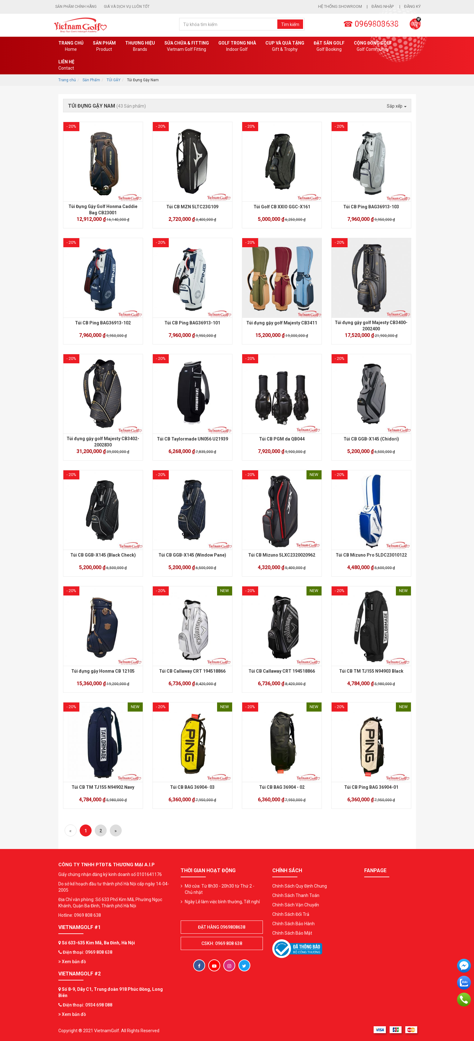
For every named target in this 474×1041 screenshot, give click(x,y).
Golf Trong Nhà (237, 46)
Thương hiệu (140, 46)
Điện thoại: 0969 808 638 (87, 952)
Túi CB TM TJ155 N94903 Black (371, 671)
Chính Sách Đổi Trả (290, 914)
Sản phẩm (104, 46)
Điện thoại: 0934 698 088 (87, 1004)
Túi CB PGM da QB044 (282, 438)
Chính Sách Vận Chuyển (295, 904)
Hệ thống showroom (340, 6)
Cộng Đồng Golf (373, 46)
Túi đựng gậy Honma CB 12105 (103, 671)
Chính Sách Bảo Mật (292, 933)
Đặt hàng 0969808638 (221, 927)
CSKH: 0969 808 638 (221, 943)
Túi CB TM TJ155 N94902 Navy (103, 787)
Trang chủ (70, 46)
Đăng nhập (383, 6)
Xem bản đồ (72, 961)
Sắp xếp (397, 106)
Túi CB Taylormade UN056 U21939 (192, 438)
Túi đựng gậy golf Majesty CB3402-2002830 (103, 441)
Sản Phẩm (91, 80)
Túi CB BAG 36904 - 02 (282, 787)
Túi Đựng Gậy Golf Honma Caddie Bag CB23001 (102, 209)
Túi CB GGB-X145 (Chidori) (371, 438)
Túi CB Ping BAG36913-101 (192, 322)
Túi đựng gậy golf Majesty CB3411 (281, 322)
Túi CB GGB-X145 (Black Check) (103, 555)
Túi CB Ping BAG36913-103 (371, 206)
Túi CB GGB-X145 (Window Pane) (192, 555)
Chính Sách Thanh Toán (295, 895)
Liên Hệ (66, 65)
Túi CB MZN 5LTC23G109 (192, 206)
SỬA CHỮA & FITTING (186, 46)
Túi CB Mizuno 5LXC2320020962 (281, 555)
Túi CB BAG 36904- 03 (192, 787)
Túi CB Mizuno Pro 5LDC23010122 (371, 555)
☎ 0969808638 (371, 24)
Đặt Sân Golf (329, 46)
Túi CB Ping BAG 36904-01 (371, 787)
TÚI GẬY (113, 80)
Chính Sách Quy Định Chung (299, 886)
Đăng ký (412, 6)
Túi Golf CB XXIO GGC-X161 (281, 206)
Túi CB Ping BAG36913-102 (103, 322)
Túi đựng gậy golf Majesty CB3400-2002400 (371, 325)
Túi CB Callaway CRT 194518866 (192, 671)
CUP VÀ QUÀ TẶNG (284, 46)
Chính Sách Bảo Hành (293, 923)
